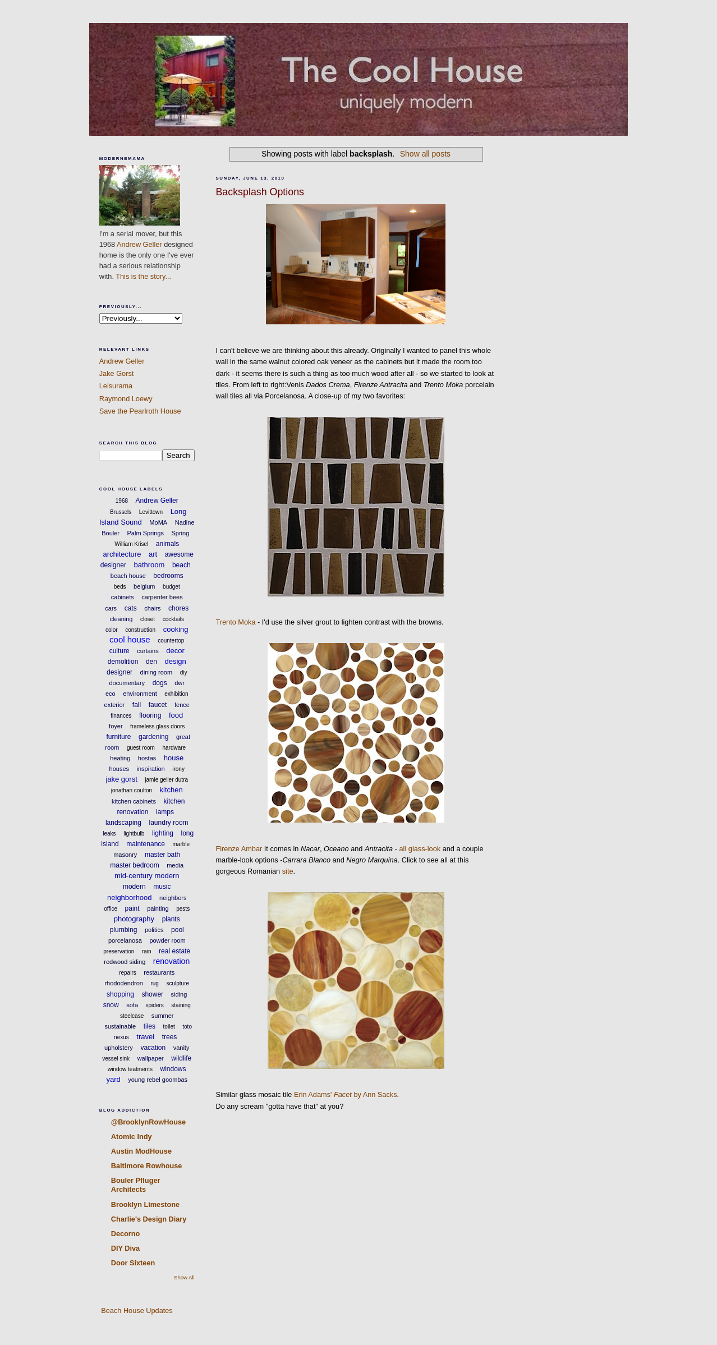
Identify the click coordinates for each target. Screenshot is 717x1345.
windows (173, 1069)
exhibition (176, 694)
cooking (176, 629)
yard (113, 1079)
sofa (132, 1005)
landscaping (123, 823)
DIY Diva (125, 1248)
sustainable (120, 1026)
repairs (127, 973)
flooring (150, 715)
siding (179, 994)
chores (178, 608)
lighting (162, 833)
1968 (122, 501)
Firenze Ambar (238, 848)
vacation (153, 1048)
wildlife (181, 1058)
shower (152, 994)
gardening (153, 737)
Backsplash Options (259, 192)
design (175, 661)
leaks (109, 833)
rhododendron (123, 983)
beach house (128, 575)
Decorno (125, 1233)
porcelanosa (125, 940)
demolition (123, 661)
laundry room (169, 823)
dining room (156, 672)
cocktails (173, 619)
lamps (165, 812)
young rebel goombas (157, 1079)
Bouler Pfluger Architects (135, 1184)
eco (110, 693)
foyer (115, 726)
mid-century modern (147, 875)
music (162, 886)
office (110, 909)
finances (121, 716)
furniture (118, 737)
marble (181, 844)
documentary (127, 683)
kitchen (171, 790)
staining (180, 1005)
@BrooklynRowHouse (148, 1122)
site (287, 871)
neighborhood (129, 897)
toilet (169, 1026)
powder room (167, 940)
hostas (147, 758)
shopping (120, 994)
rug (154, 983)
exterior (114, 704)
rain (146, 951)
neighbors (172, 897)
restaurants (159, 972)
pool (177, 930)
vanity (181, 1047)
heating (120, 758)
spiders (155, 1005)
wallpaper (150, 1058)
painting (158, 908)
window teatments (130, 1069)
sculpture (177, 983)
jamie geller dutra (166, 780)
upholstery (118, 1047)
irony (178, 769)
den (151, 661)
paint (132, 908)
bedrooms (168, 576)
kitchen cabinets (134, 801)
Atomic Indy (131, 1136)
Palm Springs (145, 533)
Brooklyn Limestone (145, 1204)
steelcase (132, 1016)
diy (183, 672)
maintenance (145, 844)
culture (119, 651)
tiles (149, 1026)
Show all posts (425, 153)
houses (119, 768)
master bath (162, 855)
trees (169, 1037)
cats (131, 608)
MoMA (158, 522)
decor (175, 650)
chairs (152, 608)
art (153, 554)
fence (182, 704)
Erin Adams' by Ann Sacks (345, 1094)
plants (171, 919)
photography (134, 919)
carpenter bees (161, 597)
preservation (118, 951)
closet (147, 619)
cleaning (120, 619)
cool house (129, 639)
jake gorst (121, 779)
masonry (125, 854)
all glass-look (420, 848)
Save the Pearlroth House (140, 411)
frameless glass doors (157, 726)
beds (120, 587)
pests (183, 909)
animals (167, 544)
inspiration (151, 768)
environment (140, 693)
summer (162, 1015)
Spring (180, 533)
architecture (122, 554)
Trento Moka (235, 622)
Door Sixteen (133, 1263)
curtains (148, 651)
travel (145, 1036)
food (176, 715)
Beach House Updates (136, 1310)
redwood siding (124, 961)
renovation (171, 961)
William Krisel (131, 544)
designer (119, 672)
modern (134, 886)
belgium (144, 586)
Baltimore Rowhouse (146, 1166)
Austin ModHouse (141, 1151)
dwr (179, 683)
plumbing (123, 930)
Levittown (151, 512)
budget (171, 587)
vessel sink (116, 1058)
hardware (174, 748)
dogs (160, 683)
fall (136, 705)
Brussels (120, 512)
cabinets (122, 597)
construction (140, 630)
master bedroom (134, 865)
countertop (171, 640)
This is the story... (143, 276)
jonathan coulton (131, 790)
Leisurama (115, 386)
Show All (184, 1277)
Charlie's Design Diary (149, 1219)
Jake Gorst (116, 373)
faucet (158, 705)
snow (111, 1005)
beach (181, 565)
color (111, 630)
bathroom (149, 565)
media (175, 865)
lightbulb (133, 833)
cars (111, 608)
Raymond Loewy (126, 398)
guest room (141, 748)
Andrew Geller (139, 244)
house (173, 758)
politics (154, 929)
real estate (174, 951)
